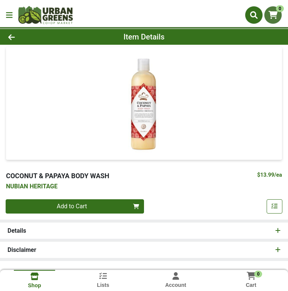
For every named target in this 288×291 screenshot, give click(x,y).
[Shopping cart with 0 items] (273, 15)
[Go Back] (40, 37)
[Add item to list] (274, 206)
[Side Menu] (9, 15)
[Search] (254, 15)
